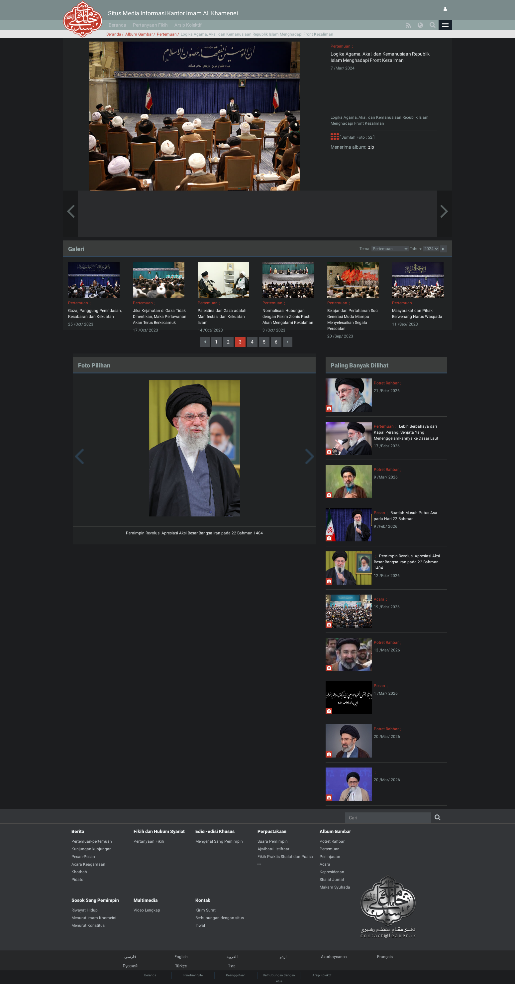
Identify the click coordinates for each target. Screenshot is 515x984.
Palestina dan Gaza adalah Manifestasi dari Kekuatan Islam (222, 316)
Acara (379, 599)
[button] (445, 25)
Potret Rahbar (386, 383)
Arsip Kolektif (188, 25)
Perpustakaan (272, 831)
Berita (77, 831)
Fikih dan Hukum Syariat (159, 831)
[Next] (287, 342)
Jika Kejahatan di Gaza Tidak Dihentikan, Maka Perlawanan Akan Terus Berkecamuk (159, 316)
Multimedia (145, 900)
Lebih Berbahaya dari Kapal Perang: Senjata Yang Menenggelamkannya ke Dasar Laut (406, 432)
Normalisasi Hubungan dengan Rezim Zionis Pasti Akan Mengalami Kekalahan (287, 316)
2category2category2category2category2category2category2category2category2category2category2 (390, 248)
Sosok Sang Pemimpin (95, 900)
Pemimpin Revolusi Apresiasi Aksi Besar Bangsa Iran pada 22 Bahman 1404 (194, 533)
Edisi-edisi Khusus (215, 831)
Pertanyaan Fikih (150, 25)
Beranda (117, 25)
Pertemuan (167, 34)
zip (370, 147)
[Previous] (205, 342)
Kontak (202, 900)
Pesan (379, 512)
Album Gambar (139, 34)
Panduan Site (193, 975)
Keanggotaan (236, 975)
